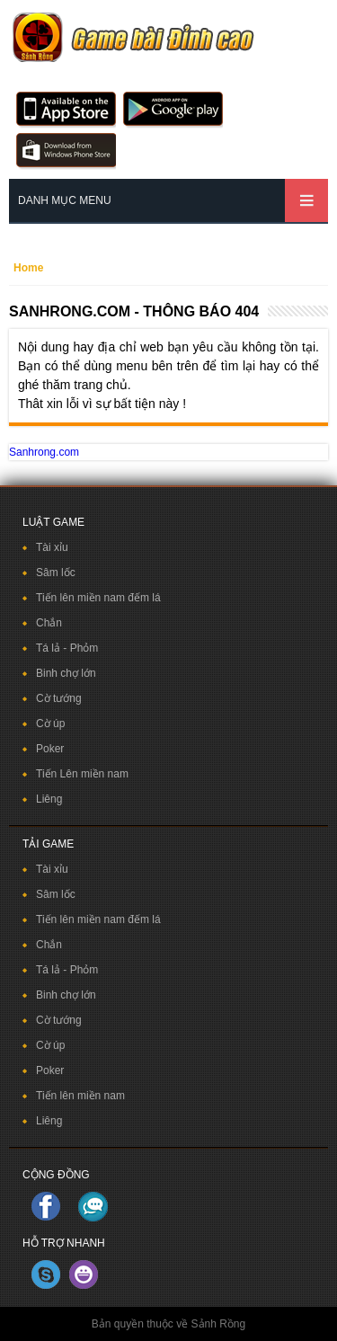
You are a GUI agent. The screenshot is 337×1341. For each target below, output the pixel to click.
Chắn (49, 623)
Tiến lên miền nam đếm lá (98, 597)
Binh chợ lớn (66, 673)
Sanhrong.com (44, 452)
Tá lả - (53, 648)
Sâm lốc (55, 572)
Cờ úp (50, 723)
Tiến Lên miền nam (82, 774)
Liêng (49, 799)
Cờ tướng (59, 698)
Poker (50, 748)
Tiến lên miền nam (80, 1095)
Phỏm (84, 648)
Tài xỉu (52, 547)
